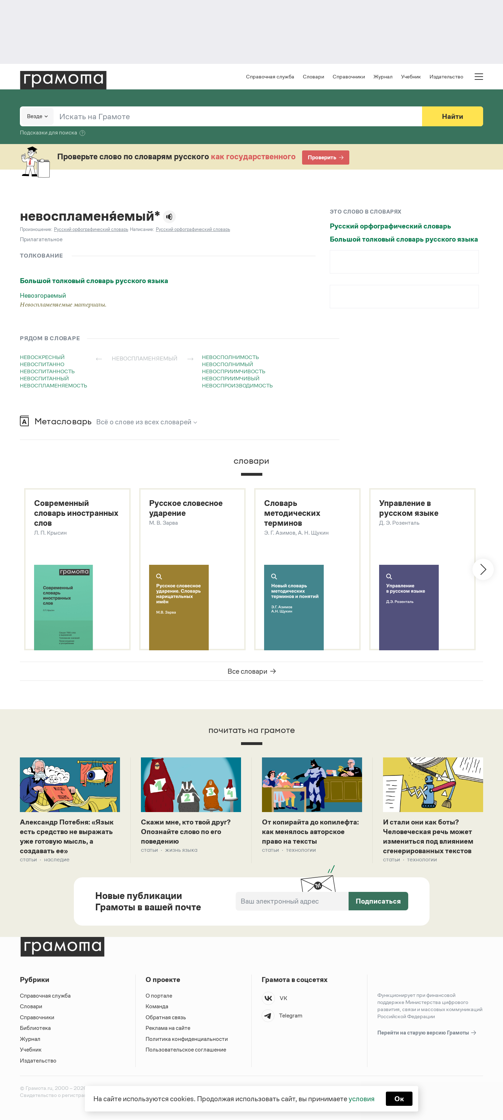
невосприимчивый (230, 378)
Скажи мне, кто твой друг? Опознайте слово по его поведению (186, 831)
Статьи (28, 859)
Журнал (383, 76)
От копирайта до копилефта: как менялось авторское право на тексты (310, 831)
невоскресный (42, 357)
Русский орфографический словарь (390, 226)
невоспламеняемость (53, 385)
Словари (313, 76)
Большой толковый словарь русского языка (94, 281)
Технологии (301, 849)
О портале (159, 996)
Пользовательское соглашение (186, 1050)
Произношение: (36, 229)
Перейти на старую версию (427, 1033)
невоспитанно (42, 364)
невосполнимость (230, 357)
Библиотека (35, 1028)
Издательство (446, 76)
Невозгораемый (43, 295)
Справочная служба (270, 76)
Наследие (57, 859)
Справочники (349, 76)
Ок (399, 1099)
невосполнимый (227, 364)
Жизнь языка (181, 849)
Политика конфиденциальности (187, 1039)
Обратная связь (166, 1017)
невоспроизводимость (237, 385)
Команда (157, 1006)
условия (361, 1099)
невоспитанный (44, 378)
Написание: (142, 229)
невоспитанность (47, 371)
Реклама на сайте (168, 1028)
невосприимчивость (234, 371)
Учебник (411, 76)
